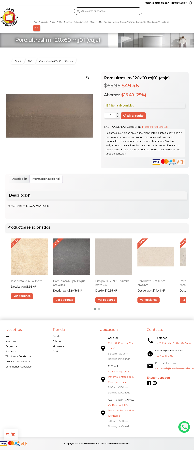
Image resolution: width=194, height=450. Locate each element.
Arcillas (59, 22)
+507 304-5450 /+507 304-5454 (170, 343)
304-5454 (111, 2)
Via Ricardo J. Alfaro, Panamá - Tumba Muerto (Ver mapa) (120, 410)
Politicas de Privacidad (18, 361)
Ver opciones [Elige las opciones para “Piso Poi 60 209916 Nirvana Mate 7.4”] (106, 300)
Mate (145, 127)
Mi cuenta (57, 346)
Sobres (92, 22)
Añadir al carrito (133, 116)
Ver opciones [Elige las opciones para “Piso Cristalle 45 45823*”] (22, 296)
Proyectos (11, 346)
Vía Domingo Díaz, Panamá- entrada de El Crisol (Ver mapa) (119, 377)
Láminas (116, 22)
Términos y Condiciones (19, 356)
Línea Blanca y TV (153, 22)
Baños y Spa (68, 22)
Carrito (55, 351)
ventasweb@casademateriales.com (30, 2)
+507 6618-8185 (162, 356)
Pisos (35, 22)
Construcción (141, 22)
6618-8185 (123, 2)
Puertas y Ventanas (127, 22)
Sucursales (11, 351)
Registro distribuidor (156, 2)
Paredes (52, 22)
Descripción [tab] (19, 179)
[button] (88, 78)
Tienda (55, 336)
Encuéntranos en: (156, 377)
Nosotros (10, 341)
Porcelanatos (43, 22)
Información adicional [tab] (45, 179)
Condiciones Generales (18, 366)
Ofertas (36, 28)
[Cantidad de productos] (112, 115)
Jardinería (165, 22)
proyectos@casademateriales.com (69, 2)
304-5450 (99, 2)
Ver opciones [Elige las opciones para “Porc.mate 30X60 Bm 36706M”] (148, 300)
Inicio (8, 336)
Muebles (99, 22)
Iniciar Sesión (181, 3)
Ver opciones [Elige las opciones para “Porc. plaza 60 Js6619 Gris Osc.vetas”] (64, 300)
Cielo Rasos (107, 22)
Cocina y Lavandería (81, 22)
